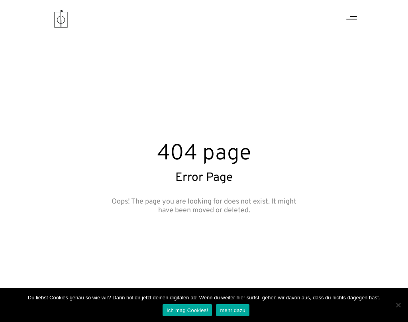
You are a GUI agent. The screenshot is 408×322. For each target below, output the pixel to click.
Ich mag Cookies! (187, 310)
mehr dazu (232, 310)
